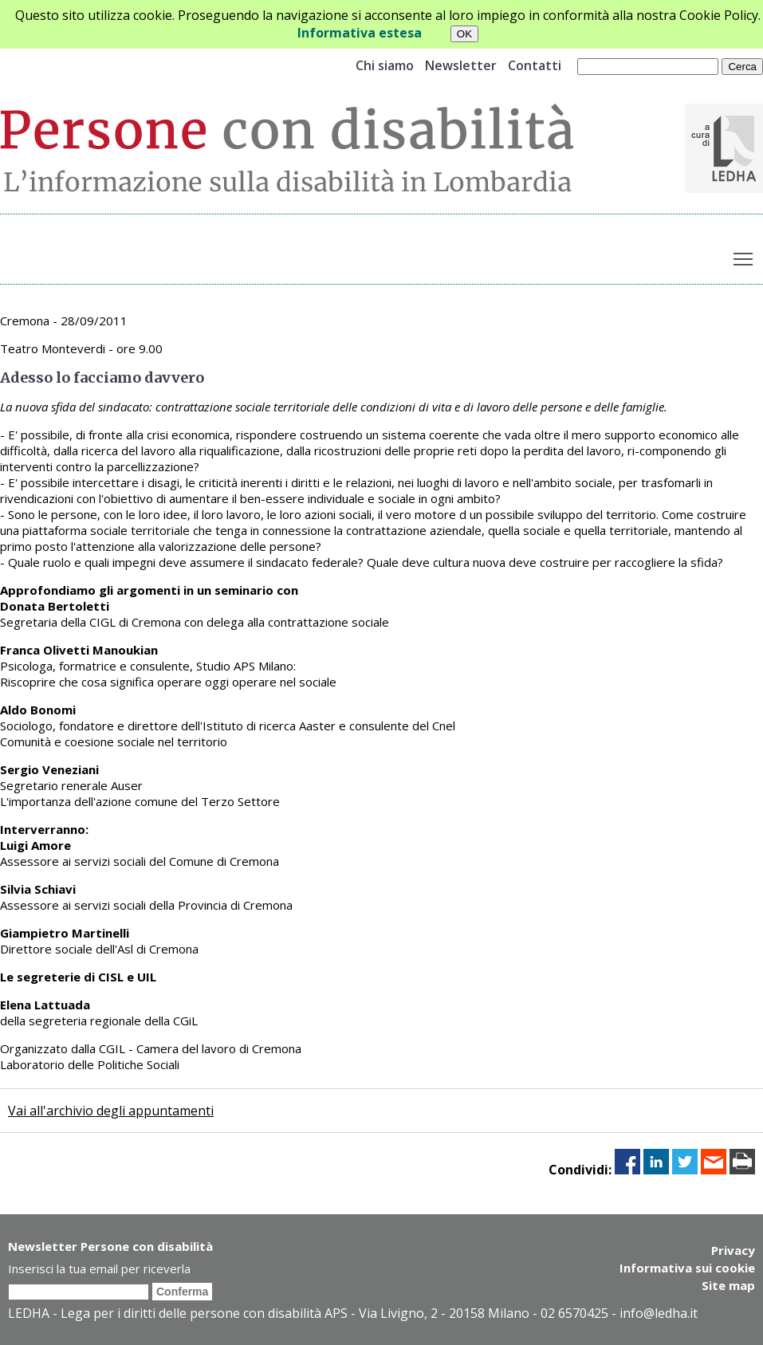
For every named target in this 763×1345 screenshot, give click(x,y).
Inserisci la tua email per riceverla (99, 1268)
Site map (728, 1285)
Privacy (733, 1250)
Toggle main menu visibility (744, 256)
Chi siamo (385, 65)
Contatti (534, 65)
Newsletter (461, 65)
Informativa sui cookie (687, 1268)
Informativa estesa (359, 32)
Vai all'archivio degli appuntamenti (111, 1110)
